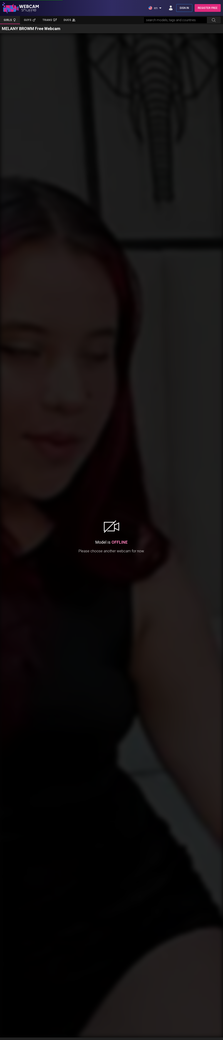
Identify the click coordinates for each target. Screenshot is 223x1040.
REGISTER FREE (208, 8)
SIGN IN (184, 8)
